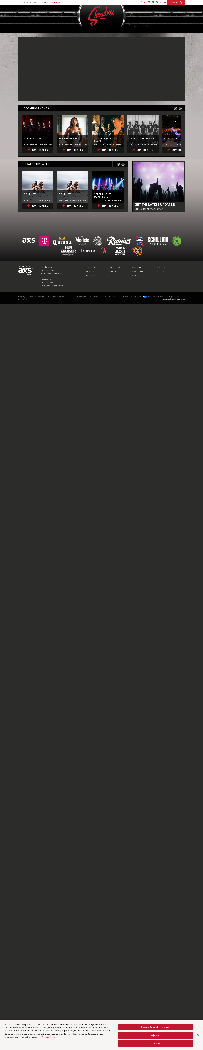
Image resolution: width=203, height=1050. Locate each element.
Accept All (155, 1043)
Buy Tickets (52, 2)
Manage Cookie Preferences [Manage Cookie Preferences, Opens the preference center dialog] (155, 1027)
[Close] (197, 1034)
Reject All (155, 1035)
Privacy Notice (49, 1036)
